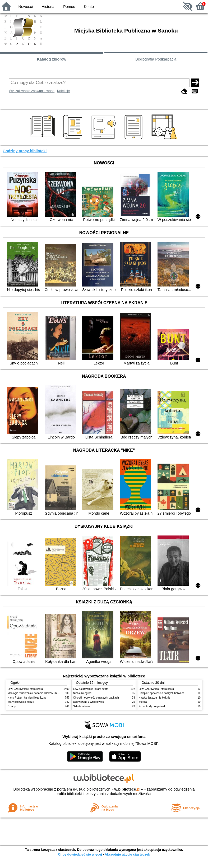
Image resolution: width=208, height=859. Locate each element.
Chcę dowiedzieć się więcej (80, 854)
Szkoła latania (81, 706)
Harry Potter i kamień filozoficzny (27, 697)
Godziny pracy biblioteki (25, 151)
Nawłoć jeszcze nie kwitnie (154, 697)
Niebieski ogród (82, 693)
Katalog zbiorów (51, 59)
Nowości (26, 6)
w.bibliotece (127, 789)
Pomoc (69, 6)
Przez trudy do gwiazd (152, 706)
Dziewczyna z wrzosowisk (88, 701)
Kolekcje (63, 91)
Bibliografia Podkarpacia (155, 59)
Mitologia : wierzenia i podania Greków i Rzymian (37, 693)
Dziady (12, 706)
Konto (89, 6)
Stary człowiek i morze (21, 701)
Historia (47, 6)
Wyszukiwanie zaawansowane (32, 91)
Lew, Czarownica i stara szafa (25, 688)
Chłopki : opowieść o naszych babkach (96, 697)
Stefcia (143, 701)
